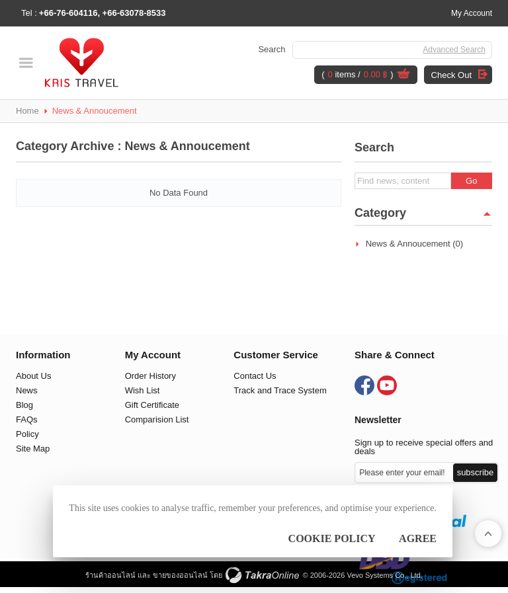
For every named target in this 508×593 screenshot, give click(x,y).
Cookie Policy (332, 538)
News (27, 390)
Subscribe (475, 472)
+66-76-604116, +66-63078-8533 (102, 13)
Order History (150, 376)
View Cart (403, 75)
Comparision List (157, 419)
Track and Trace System (279, 390)
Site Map (33, 449)
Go (471, 181)
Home (27, 111)
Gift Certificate (152, 405)
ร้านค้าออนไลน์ (110, 575)
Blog (24, 405)
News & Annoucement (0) (414, 244)
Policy (27, 434)
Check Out (451, 75)
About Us (33, 376)
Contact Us (254, 376)
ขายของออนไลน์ (180, 575)
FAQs (27, 419)
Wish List (142, 390)
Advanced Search (454, 49)
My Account (471, 13)
